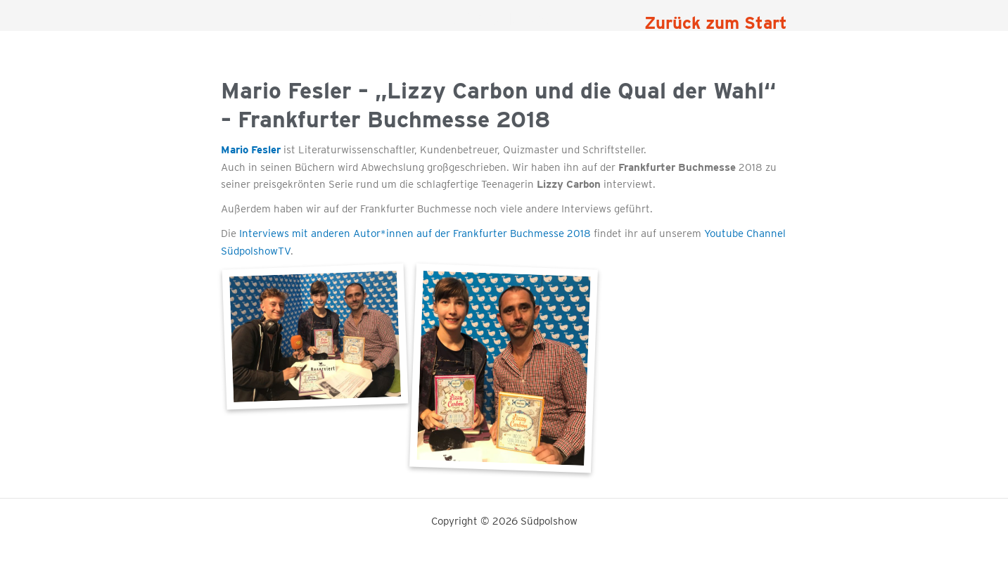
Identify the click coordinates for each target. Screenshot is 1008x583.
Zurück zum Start (715, 23)
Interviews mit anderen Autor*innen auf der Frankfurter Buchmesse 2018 (415, 233)
